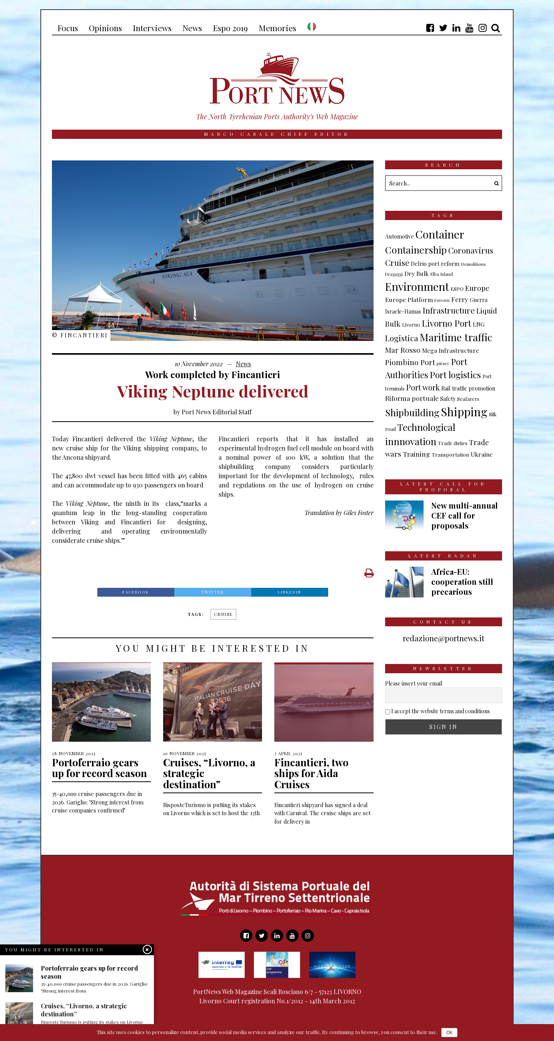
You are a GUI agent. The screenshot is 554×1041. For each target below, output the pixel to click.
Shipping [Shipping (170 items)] (464, 411)
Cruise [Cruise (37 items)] (397, 262)
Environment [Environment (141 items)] (417, 286)
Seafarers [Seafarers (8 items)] (468, 398)
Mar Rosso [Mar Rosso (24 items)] (403, 350)
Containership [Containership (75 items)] (416, 249)
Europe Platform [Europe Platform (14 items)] (409, 299)
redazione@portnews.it (443, 638)
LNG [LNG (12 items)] (478, 324)
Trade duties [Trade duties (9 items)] (452, 442)
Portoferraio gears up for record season (99, 768)
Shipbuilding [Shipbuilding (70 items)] (412, 412)
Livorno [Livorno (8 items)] (411, 324)
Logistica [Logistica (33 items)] (401, 338)
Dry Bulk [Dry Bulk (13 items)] (416, 273)
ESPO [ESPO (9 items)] (457, 288)
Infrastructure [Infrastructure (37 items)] (448, 310)
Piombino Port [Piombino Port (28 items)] (410, 362)
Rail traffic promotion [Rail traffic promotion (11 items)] (468, 388)
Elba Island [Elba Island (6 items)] (441, 274)
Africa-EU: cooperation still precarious (462, 581)
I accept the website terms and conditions (440, 711)
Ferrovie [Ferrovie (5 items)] (442, 300)
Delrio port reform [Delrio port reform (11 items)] (435, 263)
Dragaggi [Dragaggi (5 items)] (394, 274)
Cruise (223, 614)
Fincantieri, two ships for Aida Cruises (311, 773)
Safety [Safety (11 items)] (448, 398)
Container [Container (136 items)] (440, 234)
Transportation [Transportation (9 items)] (450, 454)
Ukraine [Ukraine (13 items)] (481, 454)
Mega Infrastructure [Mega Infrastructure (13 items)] (450, 350)
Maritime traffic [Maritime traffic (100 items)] (456, 337)
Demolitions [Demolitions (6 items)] (473, 264)
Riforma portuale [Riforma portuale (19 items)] (412, 398)
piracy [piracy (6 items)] (443, 363)
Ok (449, 1032)
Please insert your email (413, 683)
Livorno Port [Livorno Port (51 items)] (446, 323)
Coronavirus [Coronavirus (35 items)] (470, 250)
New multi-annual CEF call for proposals (464, 515)
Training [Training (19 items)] (416, 453)
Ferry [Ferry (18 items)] (459, 299)
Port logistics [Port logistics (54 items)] (455, 374)
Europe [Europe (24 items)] (477, 288)
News (243, 364)
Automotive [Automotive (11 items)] (399, 236)
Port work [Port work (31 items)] (423, 387)
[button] (494, 183)
